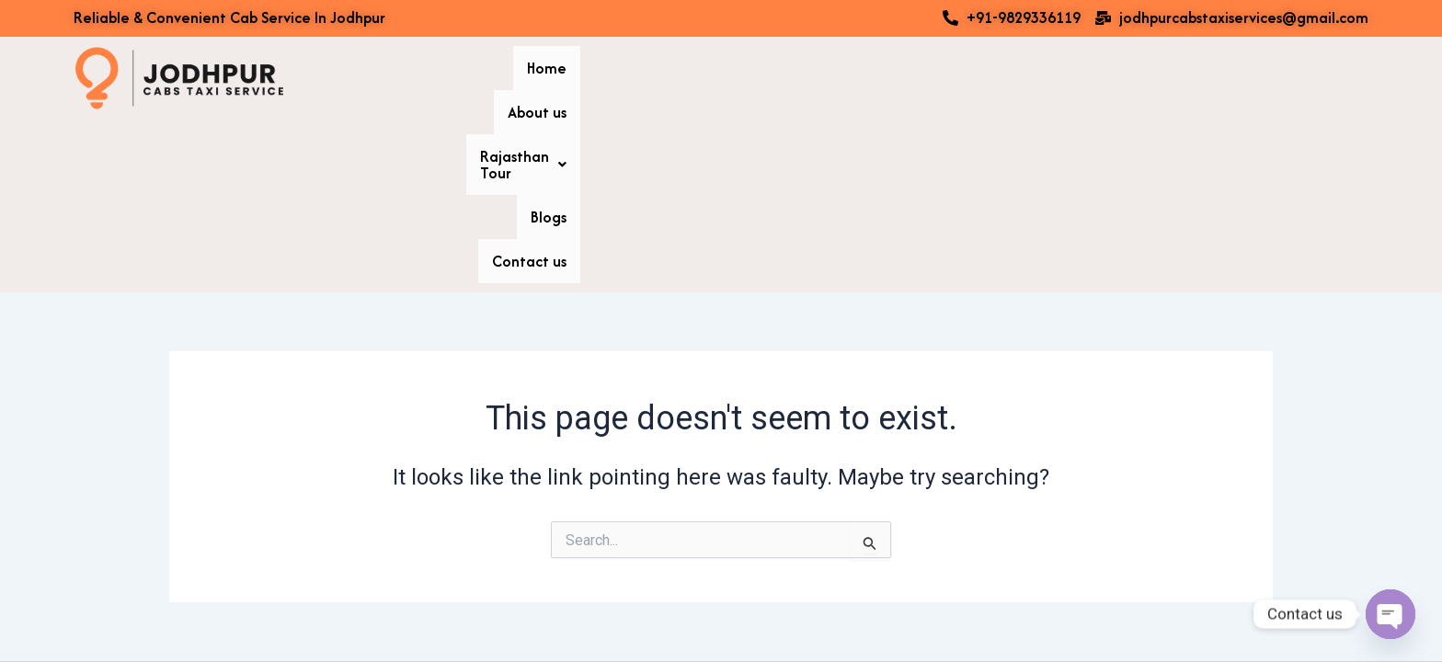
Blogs (1248, 78)
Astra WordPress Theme (912, 615)
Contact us (1331, 78)
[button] (1142, 78)
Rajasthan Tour (1142, 78)
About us (1024, 78)
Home (947, 78)
